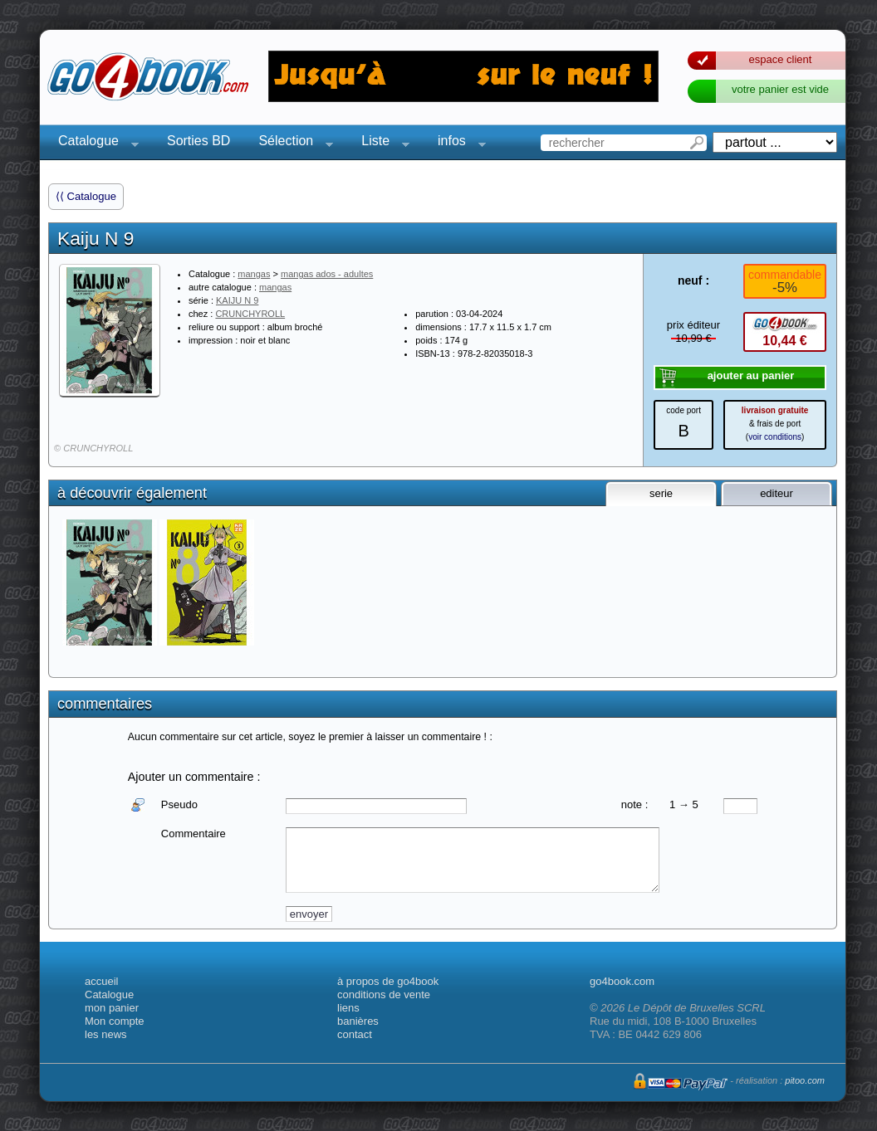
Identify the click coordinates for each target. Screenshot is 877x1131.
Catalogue (93, 143)
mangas (254, 274)
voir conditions (774, 436)
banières (358, 1021)
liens (348, 1008)
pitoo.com (805, 1080)
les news (106, 1034)
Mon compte (115, 1021)
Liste (380, 143)
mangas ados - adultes (327, 274)
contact (354, 1034)
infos (457, 143)
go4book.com (622, 981)
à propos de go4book (387, 981)
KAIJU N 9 (237, 300)
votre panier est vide (780, 89)
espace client (780, 59)
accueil (101, 981)
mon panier (112, 1008)
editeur (776, 493)
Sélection (290, 143)
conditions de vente (383, 994)
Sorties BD (198, 141)
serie (661, 493)
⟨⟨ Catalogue (86, 196)
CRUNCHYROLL (250, 314)
